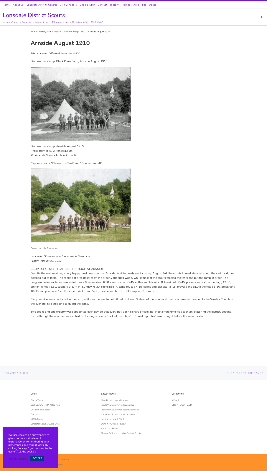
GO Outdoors (37, 392)
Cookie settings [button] (18, 458)
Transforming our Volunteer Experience (120, 383)
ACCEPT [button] (37, 458)
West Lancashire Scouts (42, 416)
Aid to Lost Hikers (109, 401)
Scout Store (36, 406)
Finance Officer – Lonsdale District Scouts (121, 406)
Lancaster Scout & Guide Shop (45, 397)
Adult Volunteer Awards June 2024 (118, 378)
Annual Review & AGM (112, 392)
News (175, 373)
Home (34, 31)
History (42, 31)
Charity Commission (40, 383)
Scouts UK (35, 411)
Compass (35, 387)
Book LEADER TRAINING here (45, 378)
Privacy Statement (39, 401)
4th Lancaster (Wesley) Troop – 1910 (67, 31)
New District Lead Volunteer (114, 373)
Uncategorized (182, 378)
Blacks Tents (37, 373)
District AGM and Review (113, 397)
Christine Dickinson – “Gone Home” (118, 387)
